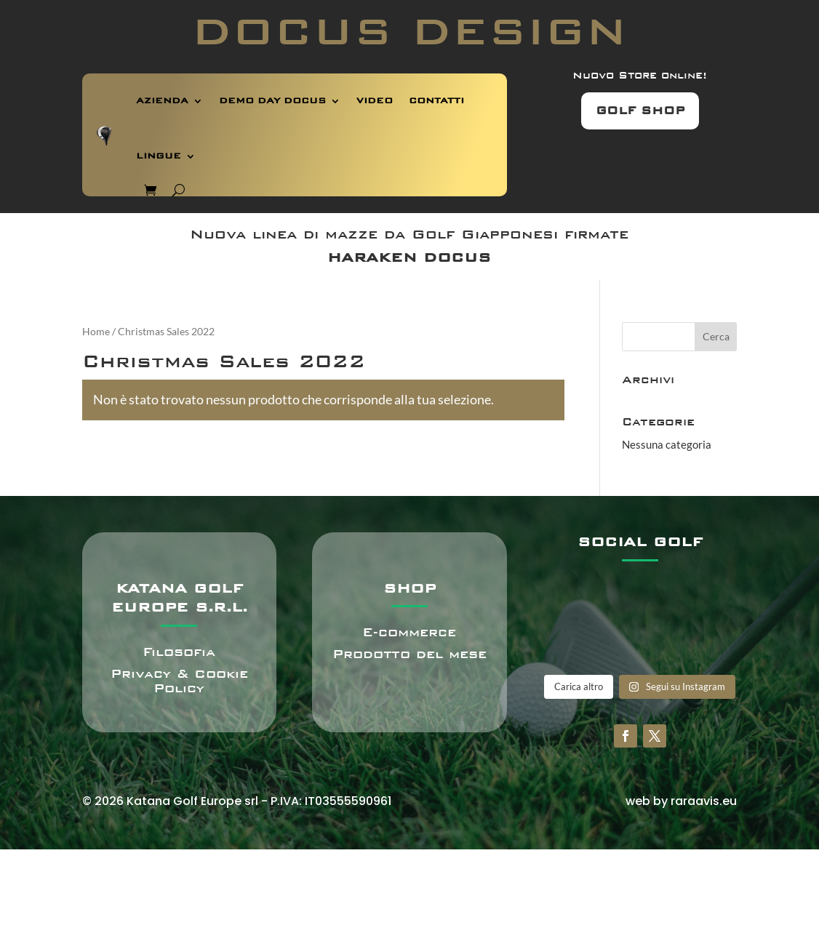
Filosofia (179, 652)
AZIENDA (162, 100)
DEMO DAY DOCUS (272, 100)
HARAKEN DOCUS (409, 257)
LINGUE (158, 156)
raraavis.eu (704, 801)
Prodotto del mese (409, 654)
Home (96, 331)
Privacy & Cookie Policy (179, 681)
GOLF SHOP (640, 110)
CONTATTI (436, 100)
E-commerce (409, 632)
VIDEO (374, 100)
